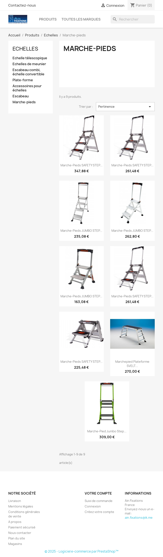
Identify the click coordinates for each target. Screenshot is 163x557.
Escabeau (21, 96)
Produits (48, 19)
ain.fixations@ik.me (139, 518)
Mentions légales (20, 506)
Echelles (25, 48)
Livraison (14, 501)
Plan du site (16, 538)
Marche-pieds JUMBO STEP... (81, 231)
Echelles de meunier (29, 64)
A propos (14, 522)
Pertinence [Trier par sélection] (125, 106)
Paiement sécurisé (21, 527)
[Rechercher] (133, 19)
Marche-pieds (24, 102)
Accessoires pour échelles (27, 88)
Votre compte (98, 493)
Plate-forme (23, 80)
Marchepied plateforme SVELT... (132, 364)
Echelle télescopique (30, 58)
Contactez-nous (22, 5)
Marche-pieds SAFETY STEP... (81, 165)
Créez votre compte (99, 512)
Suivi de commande (98, 501)
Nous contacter (19, 533)
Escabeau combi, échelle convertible (28, 72)
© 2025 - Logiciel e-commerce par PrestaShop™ (81, 551)
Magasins (15, 544)
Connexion (93, 506)
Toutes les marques (81, 19)
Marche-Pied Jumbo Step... (106, 431)
